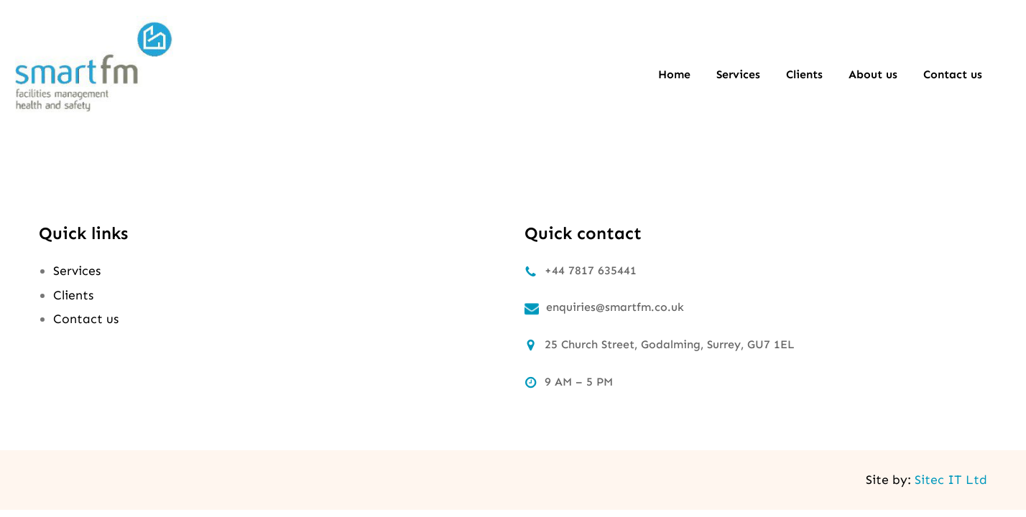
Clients (73, 295)
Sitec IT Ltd (951, 480)
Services (77, 271)
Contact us (86, 319)
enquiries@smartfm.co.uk (615, 307)
